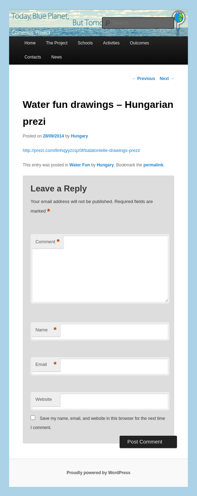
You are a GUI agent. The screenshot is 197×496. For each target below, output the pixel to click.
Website (44, 399)
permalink (154, 165)
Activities (111, 43)
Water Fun (79, 165)
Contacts (32, 57)
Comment (48, 242)
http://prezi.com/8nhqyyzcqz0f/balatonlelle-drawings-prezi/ (81, 150)
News (56, 57)
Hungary (79, 136)
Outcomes (139, 43)
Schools (85, 43)
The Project (57, 43)
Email (46, 365)
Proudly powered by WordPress (98, 472)
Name (46, 330)
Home (30, 43)
